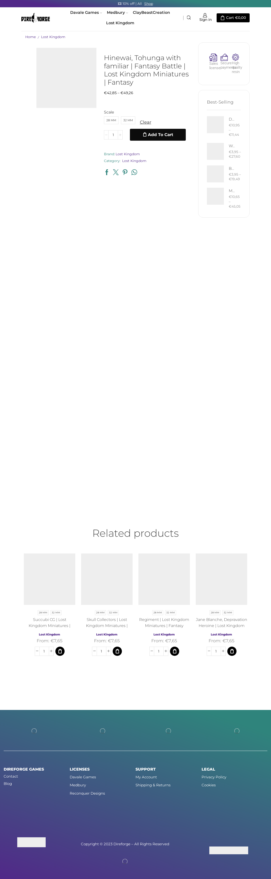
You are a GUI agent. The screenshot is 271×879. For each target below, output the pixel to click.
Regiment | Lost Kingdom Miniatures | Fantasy (164, 622)
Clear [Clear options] (145, 122)
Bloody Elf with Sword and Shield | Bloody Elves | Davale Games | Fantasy (232, 168)
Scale (109, 112)
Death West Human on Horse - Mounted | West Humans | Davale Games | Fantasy (232, 119)
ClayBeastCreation (151, 12)
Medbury (117, 12)
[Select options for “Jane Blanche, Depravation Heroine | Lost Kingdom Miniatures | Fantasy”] (232, 651)
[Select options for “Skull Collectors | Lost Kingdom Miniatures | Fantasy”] (117, 651)
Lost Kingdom (120, 22)
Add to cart (160, 134)
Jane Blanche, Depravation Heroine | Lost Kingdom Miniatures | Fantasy (221, 625)
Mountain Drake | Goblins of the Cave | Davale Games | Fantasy (232, 190)
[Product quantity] (113, 134)
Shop (148, 3)
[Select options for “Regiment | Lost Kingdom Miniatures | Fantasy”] (174, 651)
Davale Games (86, 12)
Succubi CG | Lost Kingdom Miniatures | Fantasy (49, 625)
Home (30, 37)
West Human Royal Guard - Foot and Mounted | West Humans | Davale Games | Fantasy (232, 146)
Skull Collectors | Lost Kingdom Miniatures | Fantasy (107, 625)
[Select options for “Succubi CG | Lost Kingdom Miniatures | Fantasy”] (60, 651)
